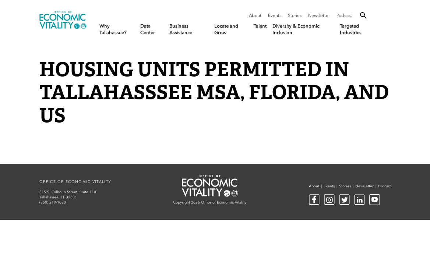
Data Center (147, 29)
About (255, 15)
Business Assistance (180, 29)
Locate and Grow (226, 29)
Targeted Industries (351, 29)
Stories (295, 15)
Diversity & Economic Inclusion (295, 29)
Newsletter (319, 15)
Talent (260, 26)
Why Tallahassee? (113, 29)
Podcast (344, 15)
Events (274, 15)
